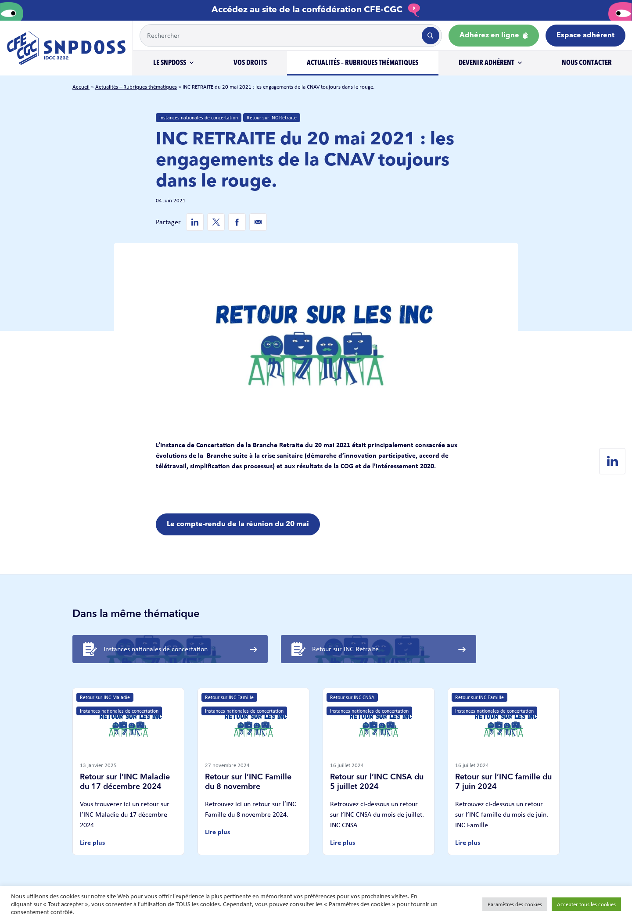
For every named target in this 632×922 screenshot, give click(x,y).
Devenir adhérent (486, 63)
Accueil (81, 86)
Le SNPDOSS (169, 63)
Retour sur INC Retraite (272, 118)
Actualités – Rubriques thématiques (362, 63)
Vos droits (250, 63)
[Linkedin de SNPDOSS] (195, 222)
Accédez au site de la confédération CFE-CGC (316, 10)
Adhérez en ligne (494, 35)
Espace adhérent (585, 35)
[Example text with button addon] (280, 36)
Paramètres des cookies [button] (515, 904)
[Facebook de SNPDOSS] (237, 222)
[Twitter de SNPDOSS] (216, 222)
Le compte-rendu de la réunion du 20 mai (238, 524)
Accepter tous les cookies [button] (586, 904)
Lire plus (92, 842)
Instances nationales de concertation (198, 118)
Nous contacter (587, 63)
